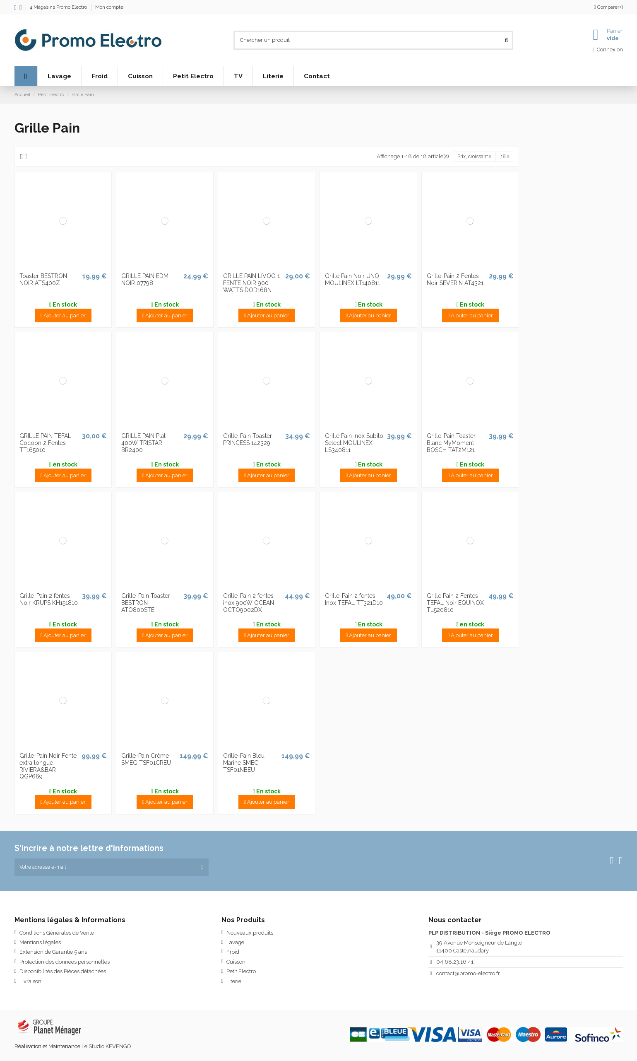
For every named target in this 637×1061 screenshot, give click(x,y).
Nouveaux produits (249, 935)
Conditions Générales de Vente (56, 935)
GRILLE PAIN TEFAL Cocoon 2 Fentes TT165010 (45, 443)
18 (504, 157)
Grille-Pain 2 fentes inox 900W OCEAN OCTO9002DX (248, 603)
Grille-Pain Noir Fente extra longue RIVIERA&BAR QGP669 (48, 767)
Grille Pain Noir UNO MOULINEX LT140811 (352, 280)
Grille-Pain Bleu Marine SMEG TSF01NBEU (243, 763)
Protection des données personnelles (64, 964)
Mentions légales (40, 944)
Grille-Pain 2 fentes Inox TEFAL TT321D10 (354, 600)
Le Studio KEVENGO (106, 1048)
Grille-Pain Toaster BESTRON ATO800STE (145, 603)
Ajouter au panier (63, 316)
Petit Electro (241, 973)
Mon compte (109, 7)
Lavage (235, 944)
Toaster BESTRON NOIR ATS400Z (43, 280)
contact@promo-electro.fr (468, 975)
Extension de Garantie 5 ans (53, 954)
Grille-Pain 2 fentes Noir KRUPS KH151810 (48, 600)
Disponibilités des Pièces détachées (62, 973)
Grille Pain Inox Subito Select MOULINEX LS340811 (354, 443)
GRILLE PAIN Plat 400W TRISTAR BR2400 (143, 443)
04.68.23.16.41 (455, 964)
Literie (233, 983)
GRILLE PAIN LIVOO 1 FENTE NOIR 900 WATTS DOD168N (251, 283)
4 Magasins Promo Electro (59, 7)
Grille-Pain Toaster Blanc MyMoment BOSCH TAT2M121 (451, 443)
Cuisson (235, 964)
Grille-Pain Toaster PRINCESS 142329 (247, 440)
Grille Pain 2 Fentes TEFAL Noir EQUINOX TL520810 (455, 603)
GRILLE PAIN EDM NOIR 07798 (144, 280)
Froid (232, 954)
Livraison (30, 983)
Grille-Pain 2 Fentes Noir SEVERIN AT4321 (455, 280)
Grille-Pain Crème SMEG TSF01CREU (146, 760)
